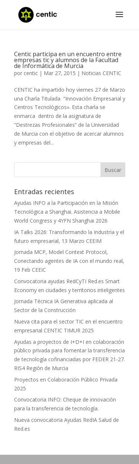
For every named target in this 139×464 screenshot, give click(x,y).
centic (31, 73)
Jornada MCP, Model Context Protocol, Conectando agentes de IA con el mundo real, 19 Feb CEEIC (69, 260)
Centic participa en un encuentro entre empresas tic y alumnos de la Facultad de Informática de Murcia (68, 60)
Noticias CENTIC (101, 73)
